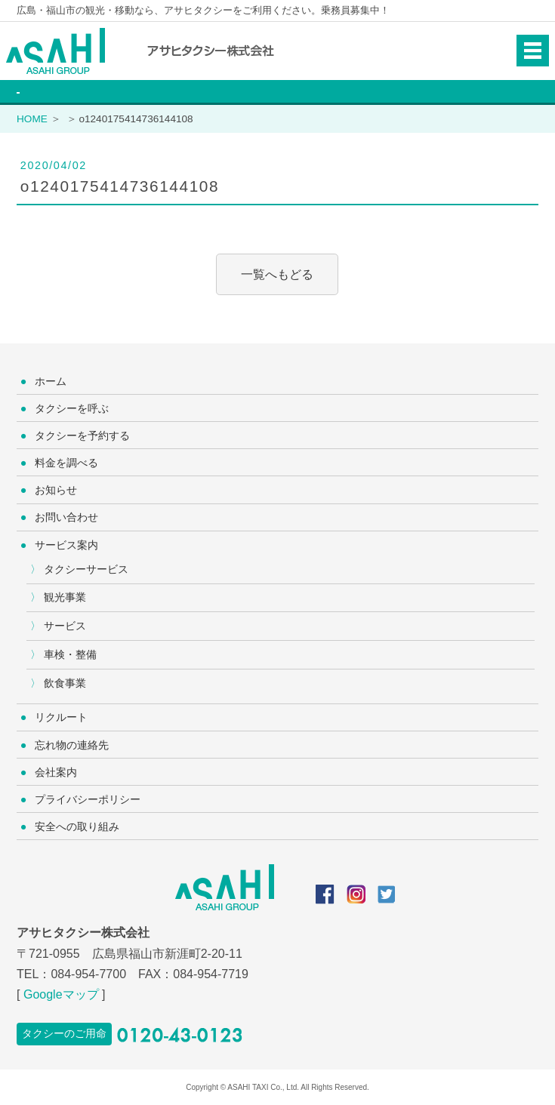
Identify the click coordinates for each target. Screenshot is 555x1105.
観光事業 (65, 597)
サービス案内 (66, 545)
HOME (32, 119)
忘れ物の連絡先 (72, 745)
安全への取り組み (77, 826)
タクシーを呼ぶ (72, 408)
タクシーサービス (86, 569)
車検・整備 (70, 654)
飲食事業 (65, 683)
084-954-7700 (88, 974)
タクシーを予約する (82, 435)
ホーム (50, 381)
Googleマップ (61, 994)
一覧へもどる (277, 274)
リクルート (61, 717)
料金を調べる (66, 463)
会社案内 (56, 772)
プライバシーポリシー (87, 799)
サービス (65, 626)
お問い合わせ (66, 517)
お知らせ (56, 490)
